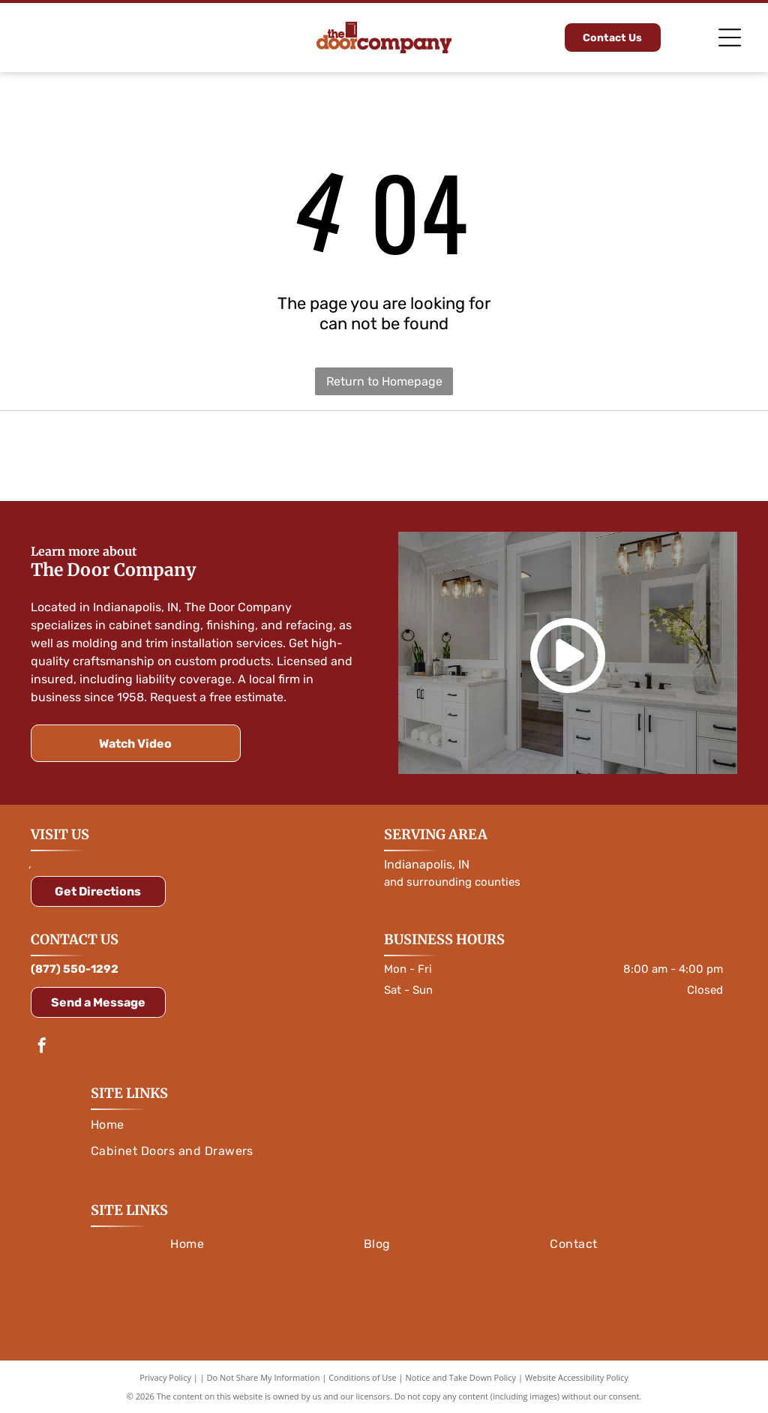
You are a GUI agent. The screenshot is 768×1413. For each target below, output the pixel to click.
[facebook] (42, 1047)
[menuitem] (384, 1125)
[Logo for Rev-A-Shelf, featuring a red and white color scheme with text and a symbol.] (630, 456)
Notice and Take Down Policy (461, 1377)
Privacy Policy (165, 1377)
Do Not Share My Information (263, 1377)
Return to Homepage (384, 381)
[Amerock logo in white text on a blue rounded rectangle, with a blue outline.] (384, 456)
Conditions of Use (362, 1377)
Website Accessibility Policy (576, 1377)
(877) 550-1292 (74, 969)
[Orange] (138, 456)
